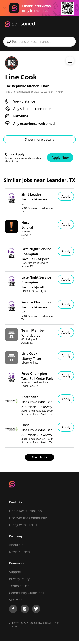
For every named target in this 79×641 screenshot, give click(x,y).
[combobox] (39, 42)
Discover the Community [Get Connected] (28, 518)
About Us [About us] (16, 545)
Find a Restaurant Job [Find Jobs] (25, 511)
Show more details (39, 139)
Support (15, 572)
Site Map (15, 600)
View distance (24, 101)
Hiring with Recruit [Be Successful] (23, 525)
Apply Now (60, 157)
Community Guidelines (26, 593)
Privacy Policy (19, 579)
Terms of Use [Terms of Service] (19, 586)
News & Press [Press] (19, 552)
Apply (65, 196)
